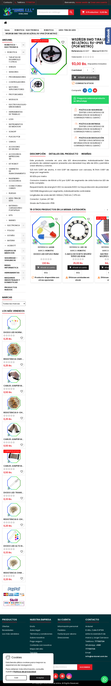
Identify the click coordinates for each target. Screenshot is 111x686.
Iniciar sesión (82, 2)
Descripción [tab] (38, 153)
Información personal (68, 626)
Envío (32, 626)
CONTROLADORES (17, 82)
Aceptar (40, 677)
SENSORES (13, 72)
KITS (11, 215)
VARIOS (12, 141)
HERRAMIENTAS (12, 272)
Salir (16, 677)
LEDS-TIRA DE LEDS (15, 199)
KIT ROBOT (13, 163)
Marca (95, 51)
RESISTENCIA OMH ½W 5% (13, 359)
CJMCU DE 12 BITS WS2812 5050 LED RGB (78, 255)
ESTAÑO (11, 235)
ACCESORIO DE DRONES (14, 147)
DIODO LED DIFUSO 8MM (46, 254)
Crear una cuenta (98, 2)
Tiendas (33, 652)
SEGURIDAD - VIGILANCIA (10, 259)
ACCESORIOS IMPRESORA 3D (15, 156)
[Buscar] (55, 12)
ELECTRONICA (13, 225)
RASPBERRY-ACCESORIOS (15, 179)
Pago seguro (36, 641)
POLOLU (10, 230)
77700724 (30, 2)
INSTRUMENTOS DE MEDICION (16, 125)
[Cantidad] (87, 70)
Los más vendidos (13, 311)
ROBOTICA (12, 52)
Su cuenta (64, 619)
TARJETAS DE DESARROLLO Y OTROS (15, 59)
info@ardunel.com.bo (96, 656)
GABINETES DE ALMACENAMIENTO (17, 171)
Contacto (7, 2)
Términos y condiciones (41, 633)
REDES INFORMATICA (11, 266)
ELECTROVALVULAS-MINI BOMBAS (17, 105)
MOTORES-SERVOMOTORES (16, 88)
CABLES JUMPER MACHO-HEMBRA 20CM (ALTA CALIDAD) (13, 439)
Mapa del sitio (36, 648)
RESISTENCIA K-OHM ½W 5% (13, 412)
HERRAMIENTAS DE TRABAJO (16, 113)
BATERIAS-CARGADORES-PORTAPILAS (16, 208)
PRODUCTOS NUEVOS (10, 288)
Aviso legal (35, 630)
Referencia (77, 51)
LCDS (11, 119)
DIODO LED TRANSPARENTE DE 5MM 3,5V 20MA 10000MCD (13, 492)
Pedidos (61, 630)
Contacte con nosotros (41, 645)
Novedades (7, 630)
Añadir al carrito (85, 77)
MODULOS (13, 99)
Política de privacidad (24, 671)
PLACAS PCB (14, 136)
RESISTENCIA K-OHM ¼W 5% (13, 519)
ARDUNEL (7, 40)
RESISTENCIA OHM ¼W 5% (13, 573)
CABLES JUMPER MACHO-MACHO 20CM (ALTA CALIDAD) (13, 386)
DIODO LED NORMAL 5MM (13, 332)
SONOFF (12, 131)
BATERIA (11, 240)
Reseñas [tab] (86, 153)
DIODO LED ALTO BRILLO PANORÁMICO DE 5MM (13, 546)
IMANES (12, 220)
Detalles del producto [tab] (63, 153)
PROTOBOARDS (16, 94)
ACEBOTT (11, 245)
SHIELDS (12, 66)
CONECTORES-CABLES (16, 187)
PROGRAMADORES (17, 77)
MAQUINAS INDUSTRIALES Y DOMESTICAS (12, 280)
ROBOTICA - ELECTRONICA (11, 45)
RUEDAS (12, 193)
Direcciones (63, 637)
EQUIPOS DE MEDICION (10, 251)
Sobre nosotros (37, 637)
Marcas (7, 297)
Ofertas (5, 626)
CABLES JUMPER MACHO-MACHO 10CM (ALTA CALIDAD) (13, 466)
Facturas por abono (67, 633)
